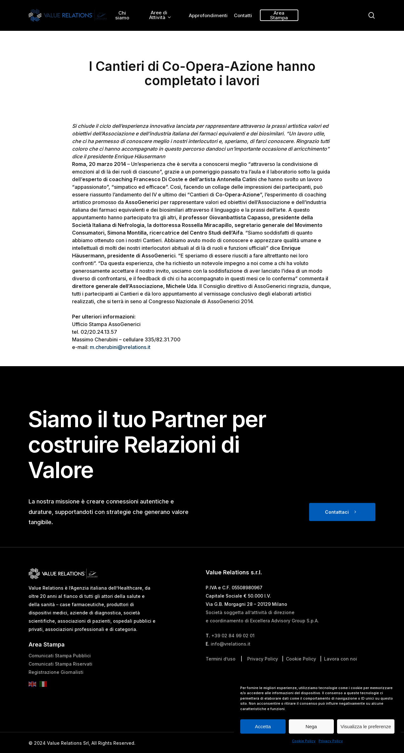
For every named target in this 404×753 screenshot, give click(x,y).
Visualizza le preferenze (366, 726)
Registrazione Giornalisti (56, 689)
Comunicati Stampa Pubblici (60, 673)
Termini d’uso (220, 676)
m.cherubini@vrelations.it (120, 347)
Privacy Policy (331, 741)
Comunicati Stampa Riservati (60, 681)
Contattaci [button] (337, 529)
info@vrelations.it (230, 661)
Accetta (263, 726)
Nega (311, 726)
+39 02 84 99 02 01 (233, 653)
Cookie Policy (303, 741)
